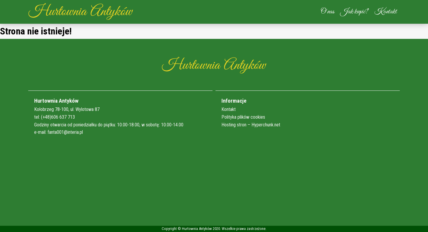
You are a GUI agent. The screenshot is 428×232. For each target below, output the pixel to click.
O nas (327, 11)
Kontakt (385, 11)
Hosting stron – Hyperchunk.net (250, 125)
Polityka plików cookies (243, 117)
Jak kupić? (354, 11)
